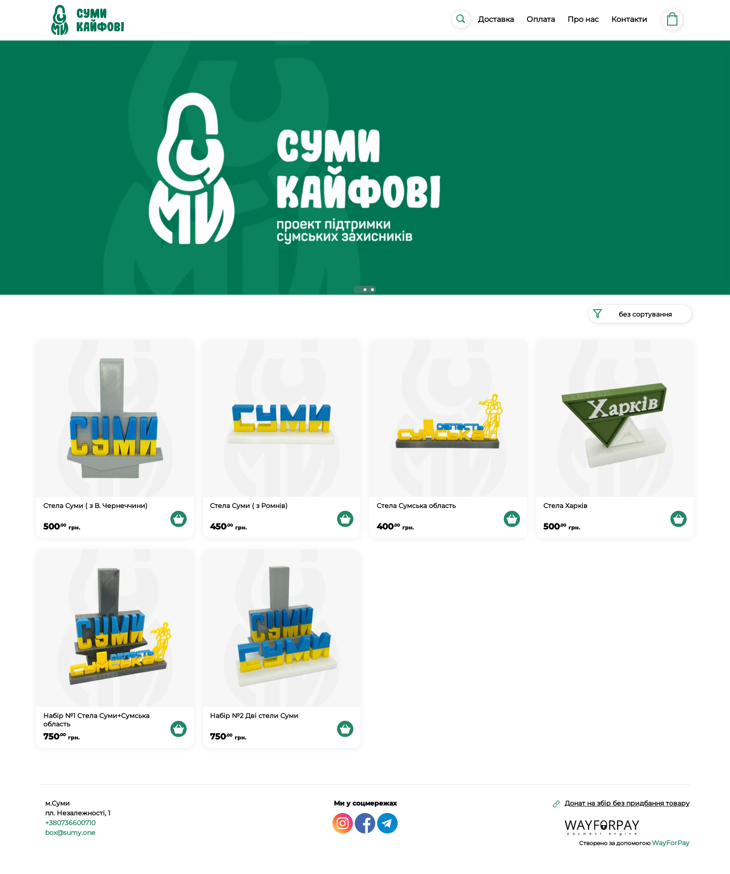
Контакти (629, 19)
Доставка (496, 19)
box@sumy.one (70, 832)
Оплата (541, 19)
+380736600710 (70, 823)
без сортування (630, 314)
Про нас (583, 19)
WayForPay (670, 843)
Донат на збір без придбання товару (627, 803)
